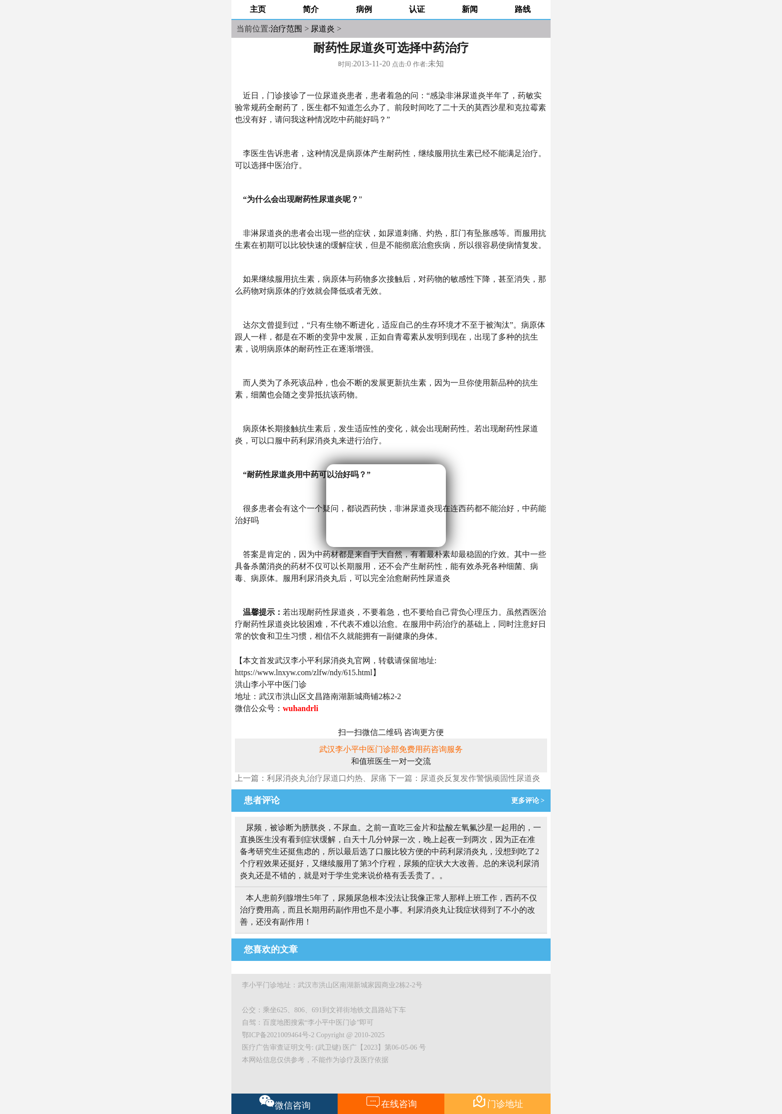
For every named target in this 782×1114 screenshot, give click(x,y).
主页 (258, 9)
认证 (417, 9)
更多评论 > (529, 800)
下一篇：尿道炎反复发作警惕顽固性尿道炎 (464, 778)
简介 (311, 9)
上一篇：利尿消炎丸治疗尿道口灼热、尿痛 (311, 778)
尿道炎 (323, 28)
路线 (523, 9)
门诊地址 (497, 1102)
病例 (364, 9)
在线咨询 (391, 1102)
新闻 (470, 9)
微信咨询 (285, 1103)
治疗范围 (286, 28)
